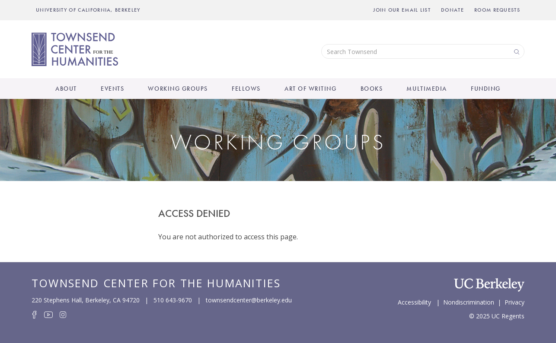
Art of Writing (310, 88)
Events (112, 88)
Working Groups (178, 88)
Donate (452, 9)
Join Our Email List (402, 9)
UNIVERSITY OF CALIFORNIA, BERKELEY (88, 9)
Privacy (514, 301)
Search (515, 51)
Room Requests (497, 9)
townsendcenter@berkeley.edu (249, 300)
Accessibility (414, 301)
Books (372, 88)
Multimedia (426, 88)
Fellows (246, 88)
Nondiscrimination (468, 301)
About (66, 88)
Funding (486, 88)
